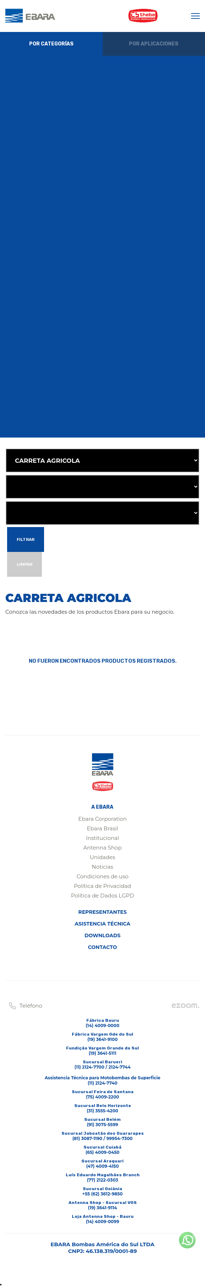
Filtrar (25, 539)
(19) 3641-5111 (103, 1053)
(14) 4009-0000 (102, 1025)
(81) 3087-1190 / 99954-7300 (102, 1138)
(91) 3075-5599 (102, 1124)
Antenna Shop (102, 847)
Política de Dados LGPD (102, 895)
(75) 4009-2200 (102, 1097)
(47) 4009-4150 (102, 1166)
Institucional (102, 838)
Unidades (102, 857)
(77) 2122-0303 (102, 1180)
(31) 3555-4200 (102, 1110)
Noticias (102, 866)
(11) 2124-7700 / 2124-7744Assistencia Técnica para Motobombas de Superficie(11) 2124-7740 (103, 1075)
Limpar (24, 564)
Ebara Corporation (102, 818)
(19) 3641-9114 (102, 1207)
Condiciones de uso (102, 876)
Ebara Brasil (102, 828)
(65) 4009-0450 (102, 1152)
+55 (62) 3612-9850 (102, 1194)
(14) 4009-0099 (102, 1221)
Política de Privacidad (102, 886)
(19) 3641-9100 (102, 1039)
